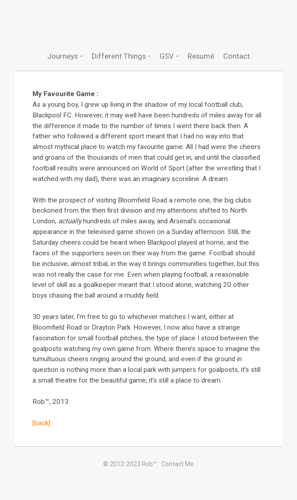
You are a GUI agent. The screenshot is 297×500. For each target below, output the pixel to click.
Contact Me (177, 464)
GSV (167, 56)
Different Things (119, 56)
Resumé (201, 56)
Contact (236, 56)
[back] (41, 423)
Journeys (62, 56)
